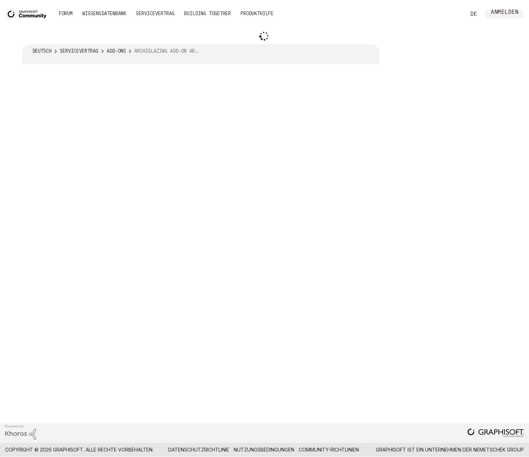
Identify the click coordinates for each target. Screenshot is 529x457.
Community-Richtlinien (329, 450)
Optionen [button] (370, 51)
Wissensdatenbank (104, 13)
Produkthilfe (257, 13)
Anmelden (504, 12)
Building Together (207, 13)
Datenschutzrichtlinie (198, 450)
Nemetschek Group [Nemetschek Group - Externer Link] (498, 450)
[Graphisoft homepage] (495, 433)
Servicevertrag (155, 13)
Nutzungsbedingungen (264, 450)
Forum (66, 13)
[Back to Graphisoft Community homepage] (28, 13)
